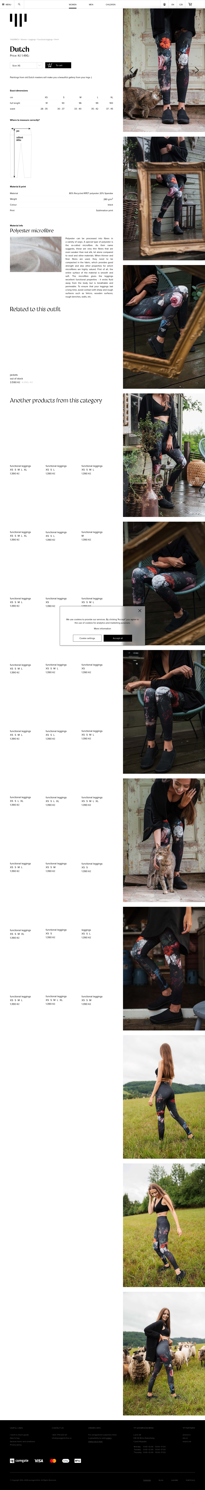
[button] (196, 70)
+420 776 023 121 (59, 1434)
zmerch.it (186, 1434)
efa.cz (185, 1438)
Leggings (32, 39)
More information (102, 628)
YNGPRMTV (14, 39)
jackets (14, 375)
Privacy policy (16, 1444)
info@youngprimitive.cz (62, 1438)
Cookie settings (87, 638)
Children (110, 4)
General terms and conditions (22, 1441)
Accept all (118, 638)
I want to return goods (19, 1434)
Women (24, 39)
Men (91, 4)
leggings (86, 930)
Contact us (58, 1428)
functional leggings (20, 466)
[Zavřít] (139, 610)
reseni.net (187, 1441)
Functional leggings (45, 39)
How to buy (15, 1438)
